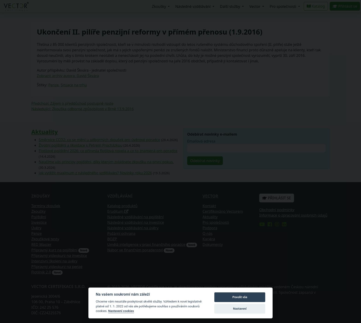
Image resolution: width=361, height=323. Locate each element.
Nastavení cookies (121, 311)
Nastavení (240, 308)
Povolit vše (239, 297)
